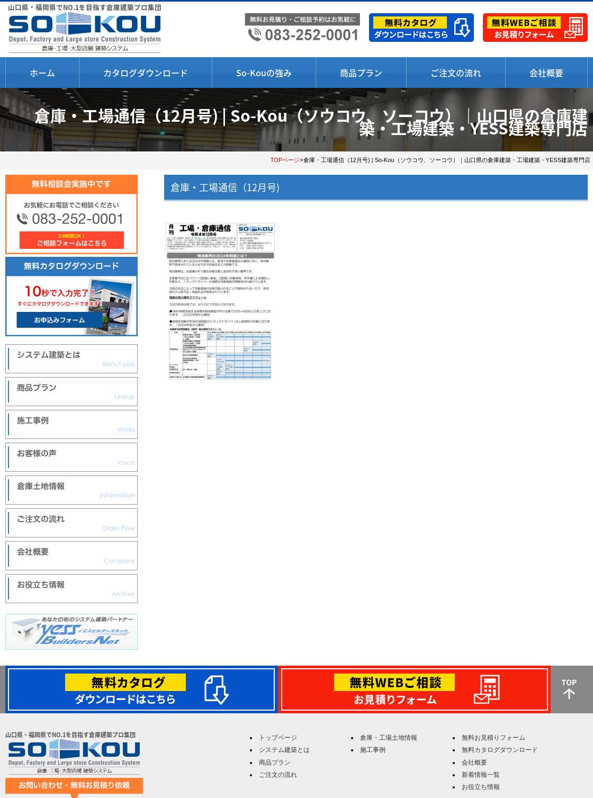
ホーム (42, 72)
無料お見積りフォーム (493, 737)
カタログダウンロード (145, 72)
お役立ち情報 (481, 787)
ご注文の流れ (455, 72)
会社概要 (546, 72)
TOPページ (285, 160)
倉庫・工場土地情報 (388, 737)
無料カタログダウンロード (500, 750)
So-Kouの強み (264, 72)
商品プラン (361, 72)
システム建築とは (284, 750)
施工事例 (372, 750)
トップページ (278, 737)
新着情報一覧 (481, 774)
